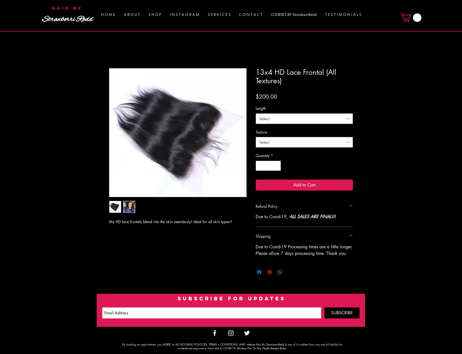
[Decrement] (259, 166)
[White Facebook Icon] (214, 333)
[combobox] (304, 118)
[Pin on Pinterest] (269, 272)
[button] (219, 14)
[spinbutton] (268, 166)
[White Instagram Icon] (231, 333)
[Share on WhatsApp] (280, 272)
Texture (261, 132)
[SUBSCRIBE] (342, 312)
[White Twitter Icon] (247, 333)
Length (261, 108)
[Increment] (276, 166)
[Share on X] (290, 272)
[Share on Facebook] (259, 272)
